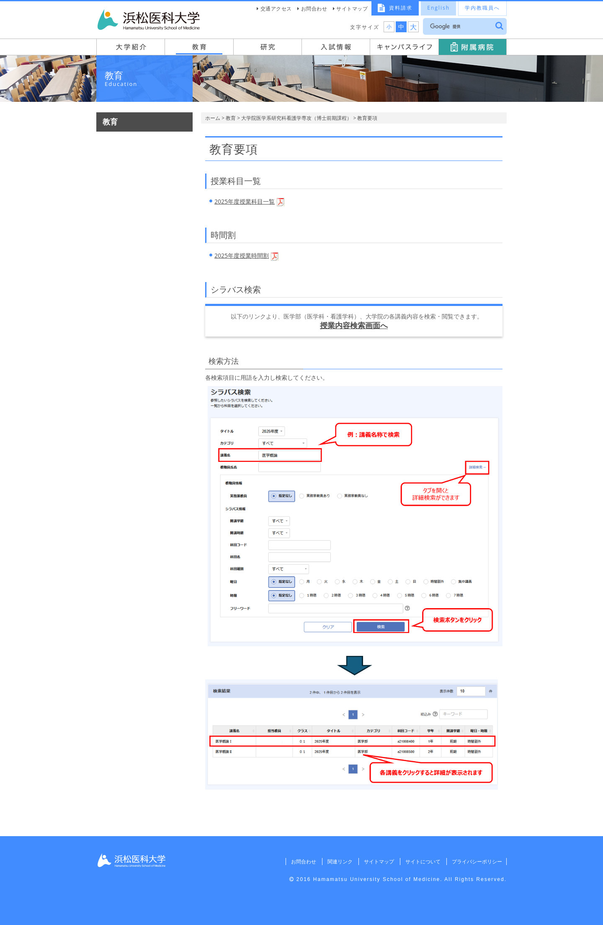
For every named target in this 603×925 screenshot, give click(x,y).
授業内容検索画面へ (354, 325)
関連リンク (337, 861)
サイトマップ (352, 8)
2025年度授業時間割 (241, 255)
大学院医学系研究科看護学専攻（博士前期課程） (296, 118)
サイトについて (421, 861)
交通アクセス (276, 8)
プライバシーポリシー (476, 861)
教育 (231, 118)
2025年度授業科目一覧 (244, 201)
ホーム (212, 118)
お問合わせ (314, 8)
